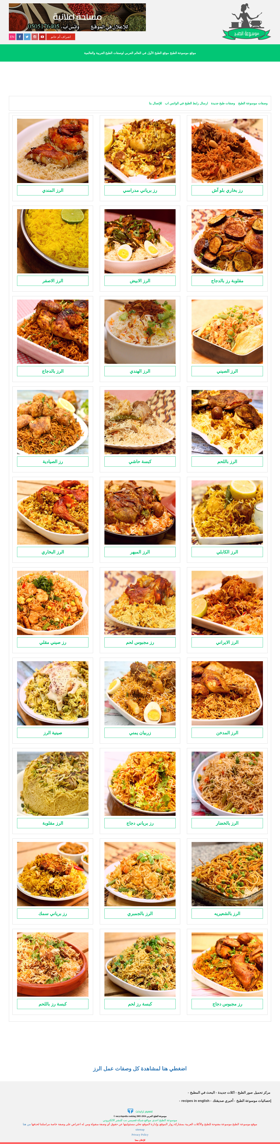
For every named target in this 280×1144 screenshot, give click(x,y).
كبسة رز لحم (140, 1004)
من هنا (27, 1124)
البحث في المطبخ (202, 1092)
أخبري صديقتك (223, 1101)
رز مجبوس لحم (140, 642)
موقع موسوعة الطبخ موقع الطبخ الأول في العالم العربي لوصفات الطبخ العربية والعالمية (140, 53)
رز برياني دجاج (140, 823)
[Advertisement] (140, 78)
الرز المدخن (227, 732)
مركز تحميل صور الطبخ (254, 1092)
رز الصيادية (53, 461)
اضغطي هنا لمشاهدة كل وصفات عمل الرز (140, 1069)
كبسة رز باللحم (53, 1004)
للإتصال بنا (155, 103)
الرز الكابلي (227, 552)
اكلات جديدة (226, 1092)
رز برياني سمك (52, 913)
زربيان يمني (140, 732)
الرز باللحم (227, 461)
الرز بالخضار (227, 823)
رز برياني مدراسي (140, 190)
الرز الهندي (140, 371)
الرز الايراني (227, 642)
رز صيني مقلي (52, 642)
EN (12, 37)
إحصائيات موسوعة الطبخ (253, 1101)
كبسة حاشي (140, 461)
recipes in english (195, 1101)
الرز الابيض (140, 280)
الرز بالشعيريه (227, 913)
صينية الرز (52, 732)
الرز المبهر (140, 552)
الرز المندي (52, 190)
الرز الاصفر (52, 280)
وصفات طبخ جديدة (222, 103)
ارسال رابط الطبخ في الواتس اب (186, 103)
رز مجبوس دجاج (227, 1004)
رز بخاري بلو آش (227, 190)
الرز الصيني (227, 371)
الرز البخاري (52, 552)
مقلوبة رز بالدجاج (227, 280)
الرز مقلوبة (52, 823)
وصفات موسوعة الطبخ (252, 103)
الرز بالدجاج (53, 371)
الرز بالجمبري (140, 913)
